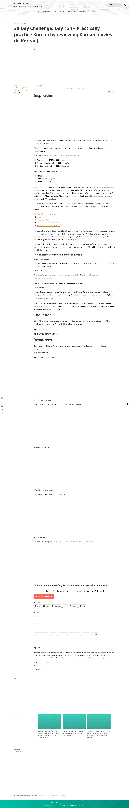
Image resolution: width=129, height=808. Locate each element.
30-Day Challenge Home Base (74, 89)
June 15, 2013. (51, 143)
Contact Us (83, 11)
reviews (86, 634)
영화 (96, 634)
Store (93, 11)
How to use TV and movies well (48, 223)
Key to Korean (20, 3)
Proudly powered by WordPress (53, 805)
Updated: (20, 88)
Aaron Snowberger (80, 805)
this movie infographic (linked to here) (58, 155)
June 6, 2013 (38, 143)
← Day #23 (38, 86)
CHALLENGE (46, 11)
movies (63, 634)
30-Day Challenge (20, 23)
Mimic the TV (42, 217)
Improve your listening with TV (48, 225)
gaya (70, 805)
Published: (20, 90)
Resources (72, 11)
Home (36, 11)
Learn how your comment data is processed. (51, 795)
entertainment (42, 634)
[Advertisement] (82, 63)
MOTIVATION (60, 11)
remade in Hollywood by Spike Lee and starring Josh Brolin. (71, 542)
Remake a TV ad (43, 220)
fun (54, 634)
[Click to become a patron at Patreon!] (74, 596)
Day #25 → (111, 92)
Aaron (16, 85)
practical (74, 634)
